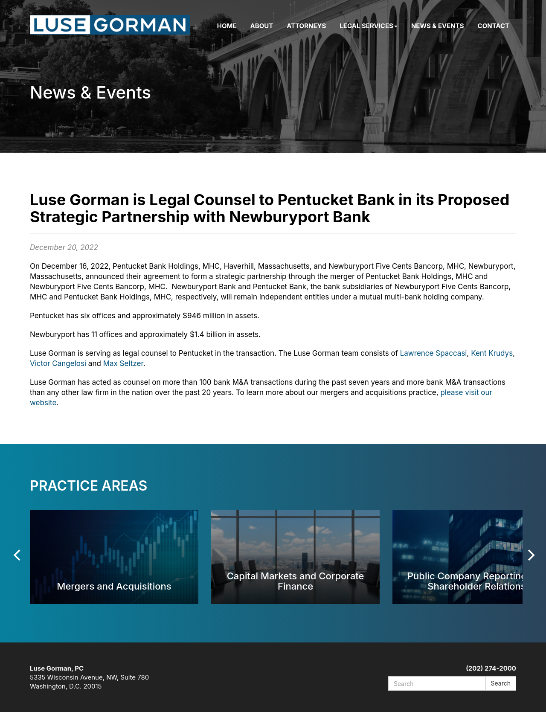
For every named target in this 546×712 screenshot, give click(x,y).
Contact (493, 26)
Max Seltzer (123, 363)
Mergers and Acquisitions (114, 586)
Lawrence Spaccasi (433, 353)
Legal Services (369, 26)
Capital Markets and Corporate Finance (295, 580)
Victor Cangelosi (58, 363)
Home (227, 26)
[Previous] (18, 555)
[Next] (530, 555)
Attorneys (306, 26)
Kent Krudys (492, 353)
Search (501, 683)
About (261, 26)
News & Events (437, 26)
